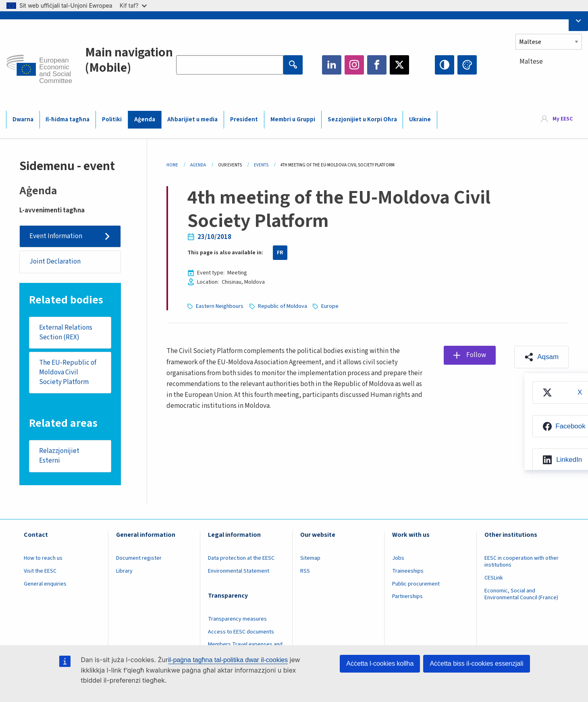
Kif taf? (133, 5)
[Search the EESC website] (229, 65)
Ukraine (420, 119)
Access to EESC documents (241, 632)
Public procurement (416, 584)
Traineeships (408, 571)
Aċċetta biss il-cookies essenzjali (476, 663)
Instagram (354, 65)
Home (172, 165)
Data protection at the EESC (241, 558)
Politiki (112, 119)
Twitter (399, 65)
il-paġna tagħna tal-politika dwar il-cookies (228, 659)
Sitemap (310, 558)
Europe (330, 306)
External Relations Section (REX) (65, 332)
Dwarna (22, 119)
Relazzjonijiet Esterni (59, 455)
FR (280, 253)
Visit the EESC (40, 571)
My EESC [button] (563, 119)
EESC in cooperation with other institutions (521, 561)
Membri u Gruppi (292, 119)
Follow (476, 355)
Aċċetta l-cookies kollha (379, 663)
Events (261, 165)
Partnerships (407, 596)
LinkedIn (331, 65)
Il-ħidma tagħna (67, 119)
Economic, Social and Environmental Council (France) (521, 594)
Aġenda (144, 119)
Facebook (376, 65)
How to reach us (43, 558)
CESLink (493, 578)
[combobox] (548, 76)
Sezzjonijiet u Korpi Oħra (362, 119)
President (244, 119)
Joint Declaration (55, 261)
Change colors (467, 65)
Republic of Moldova (282, 306)
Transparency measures (237, 619)
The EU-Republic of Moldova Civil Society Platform (67, 372)
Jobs (398, 558)
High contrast (444, 65)
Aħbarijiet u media (192, 119)
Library (124, 571)
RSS (305, 571)
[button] (541, 357)
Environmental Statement (238, 571)
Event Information (55, 236)
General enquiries (45, 584)
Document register (139, 558)
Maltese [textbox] (531, 61)
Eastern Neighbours (219, 306)
